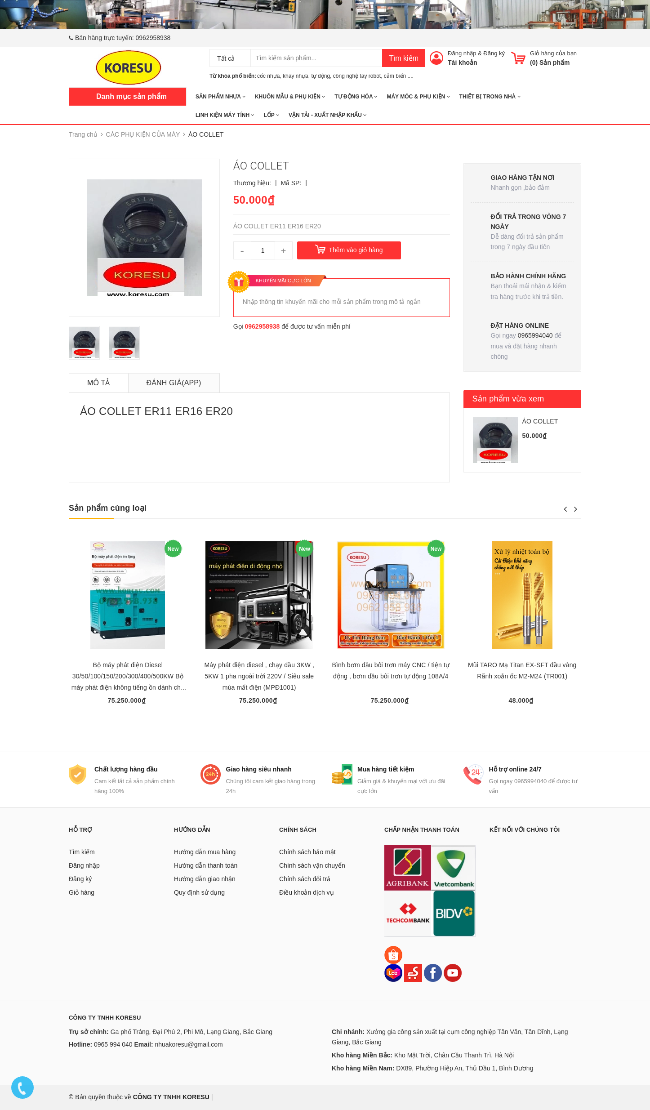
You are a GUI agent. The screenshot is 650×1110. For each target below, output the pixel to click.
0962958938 (153, 37)
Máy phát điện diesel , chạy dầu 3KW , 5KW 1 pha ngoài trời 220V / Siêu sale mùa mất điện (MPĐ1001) (259, 676)
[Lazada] (394, 972)
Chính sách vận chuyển (312, 865)
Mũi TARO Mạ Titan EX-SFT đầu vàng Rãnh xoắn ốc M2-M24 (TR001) (522, 670)
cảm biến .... (399, 76)
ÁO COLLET (540, 421)
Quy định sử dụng (199, 892)
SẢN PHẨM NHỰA (221, 97)
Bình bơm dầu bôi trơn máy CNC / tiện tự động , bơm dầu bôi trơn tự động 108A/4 (391, 670)
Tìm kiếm (403, 58)
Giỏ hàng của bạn (553, 53)
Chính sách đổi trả (304, 879)
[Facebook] (433, 972)
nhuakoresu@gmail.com (189, 1044)
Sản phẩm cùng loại (108, 508)
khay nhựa (295, 76)
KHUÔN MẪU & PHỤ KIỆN (290, 97)
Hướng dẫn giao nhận (205, 879)
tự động (320, 76)
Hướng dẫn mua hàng (205, 852)
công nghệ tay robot (357, 76)
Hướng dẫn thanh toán (205, 865)
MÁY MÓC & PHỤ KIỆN (418, 97)
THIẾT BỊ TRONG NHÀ (490, 97)
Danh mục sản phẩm (131, 96)
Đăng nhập (462, 53)
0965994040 (535, 335)
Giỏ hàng (81, 892)
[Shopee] (393, 954)
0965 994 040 (113, 1044)
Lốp (271, 115)
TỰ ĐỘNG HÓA (356, 97)
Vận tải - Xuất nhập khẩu (328, 115)
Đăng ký (494, 53)
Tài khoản (462, 62)
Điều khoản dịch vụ (306, 892)
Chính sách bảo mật (307, 852)
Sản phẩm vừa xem (508, 398)
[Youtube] (453, 972)
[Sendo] (413, 972)
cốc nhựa (268, 76)
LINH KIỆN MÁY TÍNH (225, 115)
